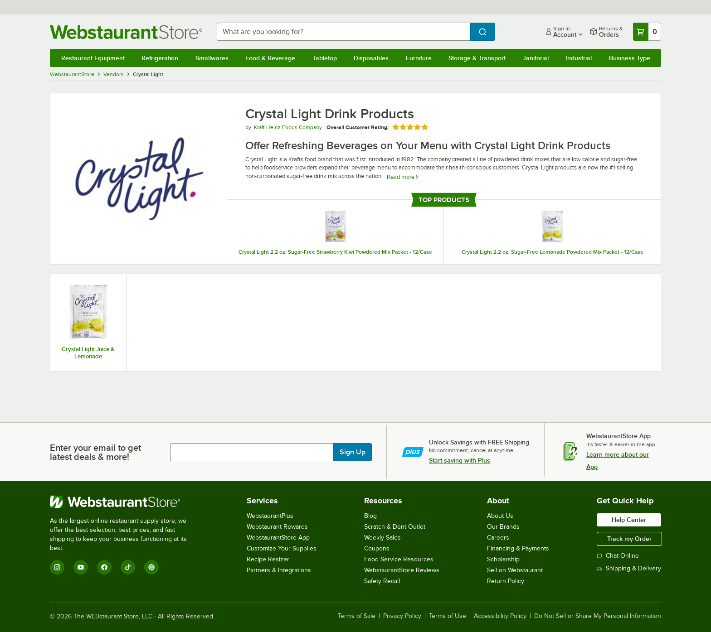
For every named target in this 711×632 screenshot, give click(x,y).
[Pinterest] (151, 567)
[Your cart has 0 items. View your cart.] (647, 32)
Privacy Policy (402, 616)
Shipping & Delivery (629, 568)
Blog (370, 515)
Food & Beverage (270, 58)
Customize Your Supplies (282, 548)
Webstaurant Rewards (277, 526)
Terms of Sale (356, 616)
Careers (498, 537)
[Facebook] (104, 567)
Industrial (578, 58)
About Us (500, 515)
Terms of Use (447, 616)
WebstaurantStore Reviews (401, 570)
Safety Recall (382, 581)
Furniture (419, 58)
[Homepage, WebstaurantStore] (126, 32)
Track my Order (629, 538)
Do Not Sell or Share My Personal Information (597, 616)
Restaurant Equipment (93, 58)
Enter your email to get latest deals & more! (95, 452)
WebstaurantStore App (278, 537)
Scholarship (503, 559)
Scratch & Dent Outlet (394, 526)
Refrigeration (159, 58)
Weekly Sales (382, 537)
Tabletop (324, 58)
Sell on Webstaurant (515, 570)
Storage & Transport (477, 58)
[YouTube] (80, 567)
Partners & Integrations (279, 570)
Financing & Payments (518, 548)
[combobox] (344, 32)
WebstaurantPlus (270, 515)
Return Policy (505, 581)
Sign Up (352, 452)
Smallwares (212, 58)
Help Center (629, 519)
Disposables (371, 58)
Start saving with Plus (459, 460)
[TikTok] (128, 567)
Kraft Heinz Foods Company (288, 127)
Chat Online (618, 555)
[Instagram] (57, 567)
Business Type (629, 58)
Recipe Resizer (268, 559)
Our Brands (503, 526)
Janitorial (536, 58)
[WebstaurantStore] (124, 502)
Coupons (377, 548)
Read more (402, 177)
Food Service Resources (398, 559)
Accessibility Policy (500, 616)
